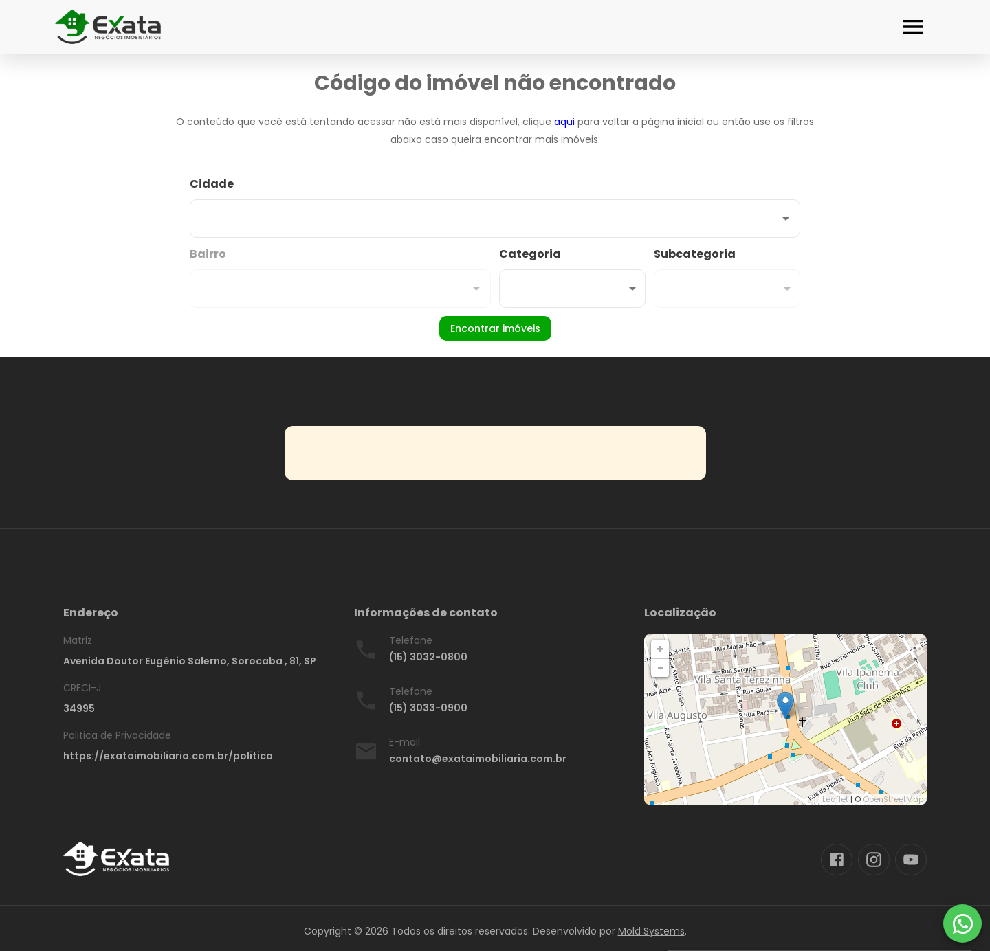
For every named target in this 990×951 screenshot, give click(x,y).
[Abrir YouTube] (911, 859)
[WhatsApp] (962, 923)
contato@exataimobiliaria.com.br (477, 758)
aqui (564, 121)
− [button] (660, 667)
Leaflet (835, 799)
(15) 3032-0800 (428, 657)
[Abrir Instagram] (874, 859)
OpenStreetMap (893, 799)
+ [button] (660, 649)
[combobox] (495, 207)
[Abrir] (785, 218)
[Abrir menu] (913, 27)
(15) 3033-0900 (428, 708)
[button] (572, 288)
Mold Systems (651, 931)
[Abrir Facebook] (836, 859)
